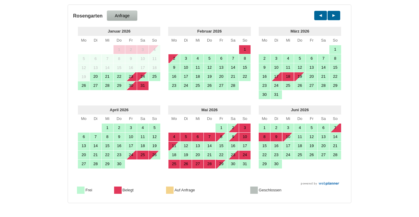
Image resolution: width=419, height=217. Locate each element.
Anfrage (122, 15)
